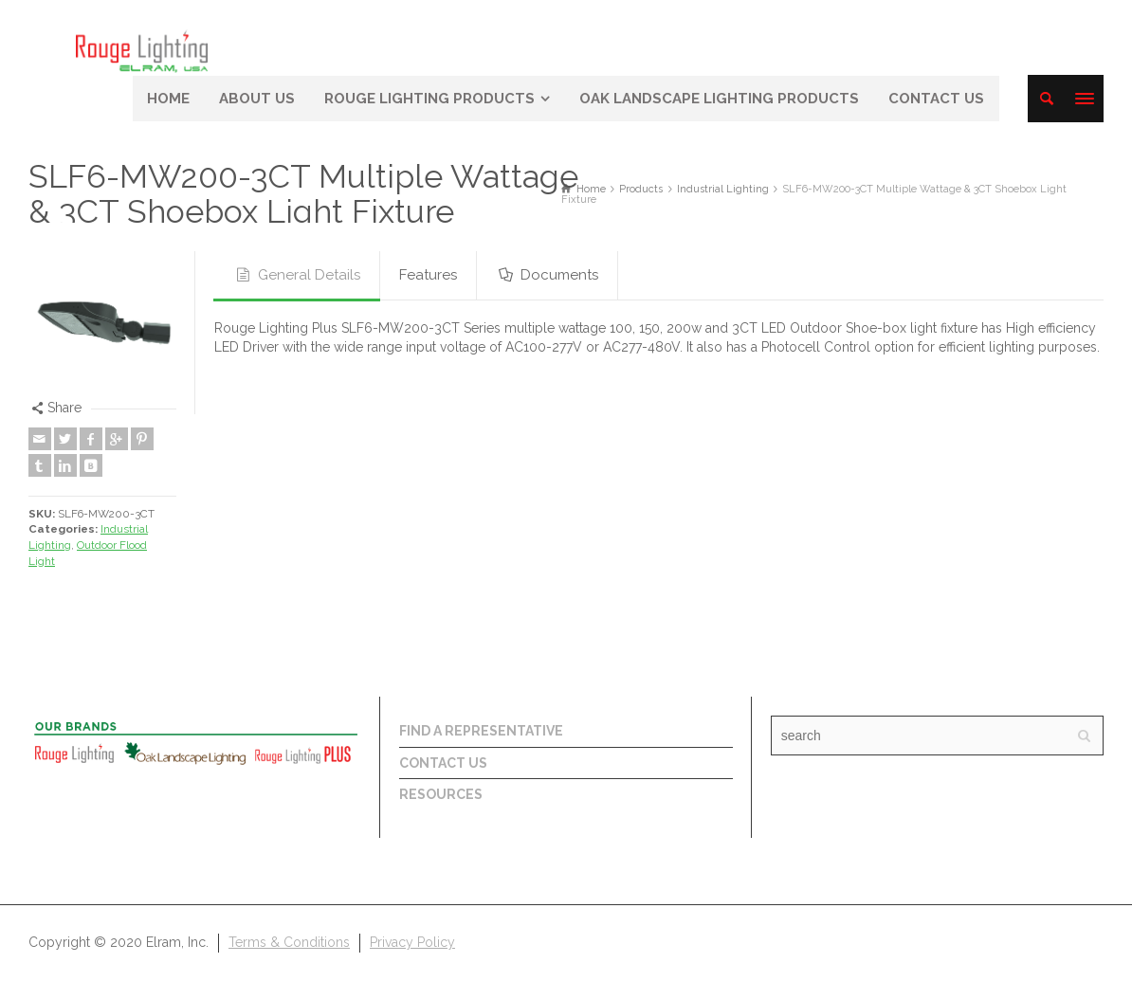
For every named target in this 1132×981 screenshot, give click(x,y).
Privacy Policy (412, 942)
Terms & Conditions (289, 942)
